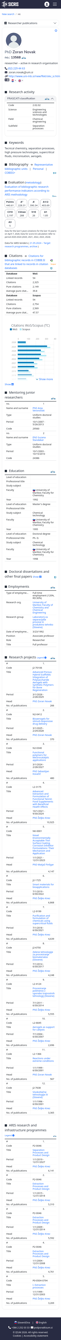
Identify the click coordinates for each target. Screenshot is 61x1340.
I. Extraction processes (39, 1286)
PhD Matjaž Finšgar (43, 864)
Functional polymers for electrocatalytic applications (41, 756)
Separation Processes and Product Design (41, 1152)
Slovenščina (22, 1322)
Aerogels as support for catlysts (44, 1028)
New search (8, 14)
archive (34, 246)
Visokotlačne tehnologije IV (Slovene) (40, 1094)
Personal (38, 169)
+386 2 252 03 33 (19, 1327)
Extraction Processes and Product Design (41, 1186)
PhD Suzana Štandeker (39, 439)
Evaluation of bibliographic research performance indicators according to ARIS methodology (27, 190)
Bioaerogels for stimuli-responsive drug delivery (43, 721)
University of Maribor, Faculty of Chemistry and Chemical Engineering (43, 607)
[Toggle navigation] (55, 4)
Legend (41, 657)
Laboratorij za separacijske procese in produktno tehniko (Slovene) (43, 622)
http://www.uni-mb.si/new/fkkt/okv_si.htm (32, 76)
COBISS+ (10, 173)
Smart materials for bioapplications (43, 886)
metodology (33, 182)
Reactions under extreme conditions (43, 1059)
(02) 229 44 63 (15, 68)
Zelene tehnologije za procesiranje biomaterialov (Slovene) (43, 955)
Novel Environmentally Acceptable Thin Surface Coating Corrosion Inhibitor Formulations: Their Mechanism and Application (43, 844)
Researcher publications (20, 23)
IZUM (18, 1332)
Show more (44, 379)
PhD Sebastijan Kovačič (41, 772)
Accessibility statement (36, 1335)
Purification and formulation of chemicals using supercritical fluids (43, 919)
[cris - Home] (10, 4)
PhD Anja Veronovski (39, 409)
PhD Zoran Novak (42, 701)
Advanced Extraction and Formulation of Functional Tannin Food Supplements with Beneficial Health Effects (43, 799)
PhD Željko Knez (42, 817)
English (41, 1322)
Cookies (17, 1335)
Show (9, 384)
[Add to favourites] (56, 30)
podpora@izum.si (42, 1327)
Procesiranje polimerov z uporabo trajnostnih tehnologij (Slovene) (44, 992)
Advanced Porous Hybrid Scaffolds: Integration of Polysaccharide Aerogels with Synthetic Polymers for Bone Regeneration (43, 681)
